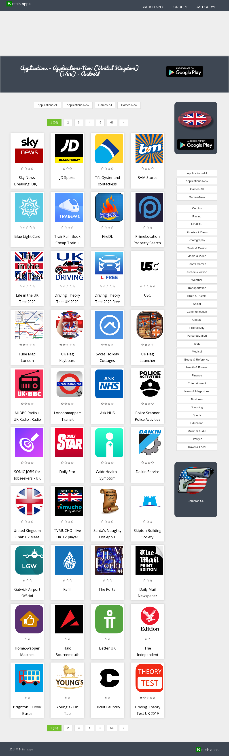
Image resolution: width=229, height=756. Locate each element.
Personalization (197, 335)
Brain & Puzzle (196, 295)
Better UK (107, 648)
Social (197, 304)
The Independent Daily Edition (147, 655)
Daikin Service (147, 471)
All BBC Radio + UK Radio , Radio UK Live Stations (27, 419)
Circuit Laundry (107, 707)
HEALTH (196, 224)
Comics (197, 208)
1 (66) (54, 122)
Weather (196, 280)
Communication (197, 311)
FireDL (107, 236)
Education (196, 423)
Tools (196, 343)
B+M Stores (147, 177)
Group (180, 7)
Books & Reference (196, 359)
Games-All (105, 105)
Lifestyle (196, 439)
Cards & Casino (197, 248)
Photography (197, 240)
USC (147, 295)
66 (111, 122)
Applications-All (47, 105)
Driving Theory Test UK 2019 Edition (147, 714)
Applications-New (78, 105)
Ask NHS (107, 412)
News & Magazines (196, 391)
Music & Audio (197, 431)
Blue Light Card (27, 236)
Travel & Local (197, 447)
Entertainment (197, 383)
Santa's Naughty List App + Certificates (107, 537)
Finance (197, 375)
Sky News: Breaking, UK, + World (27, 184)
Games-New (129, 105)
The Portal (107, 589)
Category (205, 7)
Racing (196, 216)
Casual (196, 319)
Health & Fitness (197, 367)
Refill (67, 589)
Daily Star (67, 471)
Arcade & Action (197, 272)
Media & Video (196, 256)
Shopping (197, 407)
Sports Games (197, 264)
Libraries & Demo (197, 232)
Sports (197, 415)
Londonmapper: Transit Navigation (67, 419)
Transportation (197, 288)
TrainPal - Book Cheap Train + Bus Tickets (67, 243)
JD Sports (67, 177)
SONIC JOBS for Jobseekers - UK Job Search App (27, 478)
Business (197, 399)
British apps (19, 3)
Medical (197, 351)
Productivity (196, 327)
